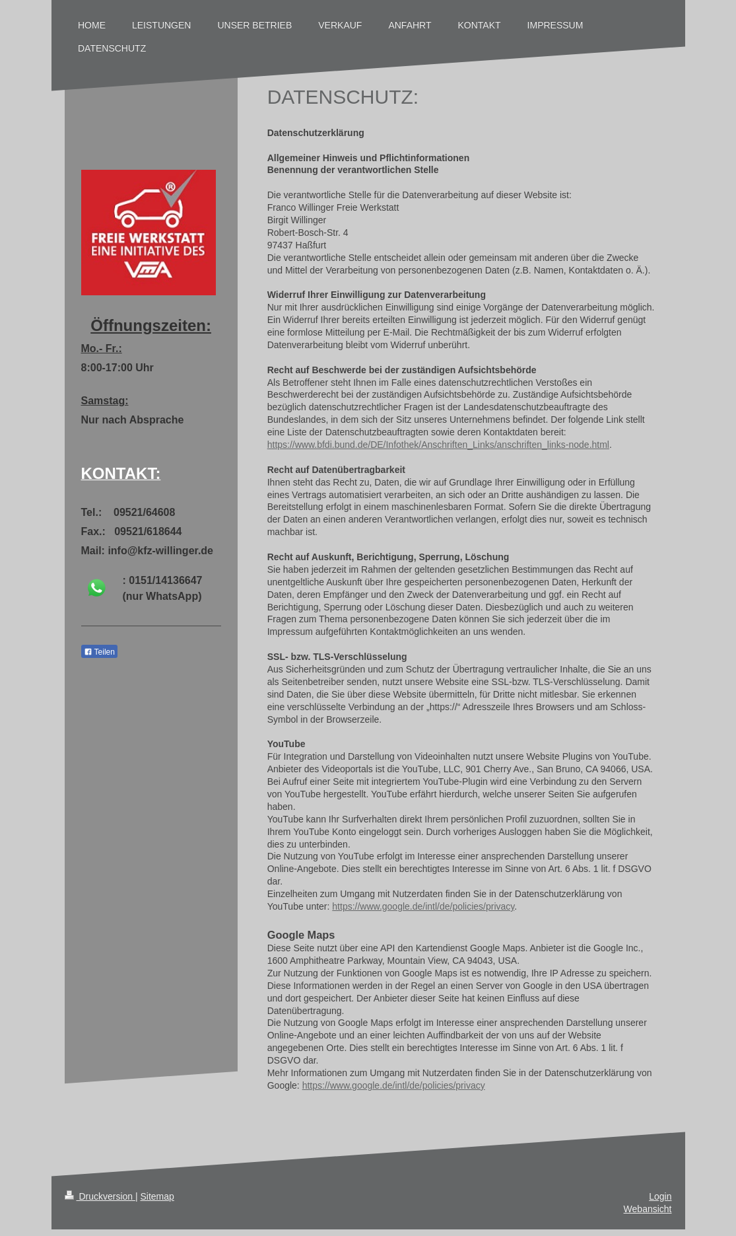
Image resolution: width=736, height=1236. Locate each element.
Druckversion (100, 1196)
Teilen (99, 652)
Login (660, 1196)
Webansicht (648, 1209)
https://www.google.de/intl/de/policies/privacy (423, 906)
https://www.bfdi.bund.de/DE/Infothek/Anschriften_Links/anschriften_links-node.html (438, 444)
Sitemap (157, 1196)
